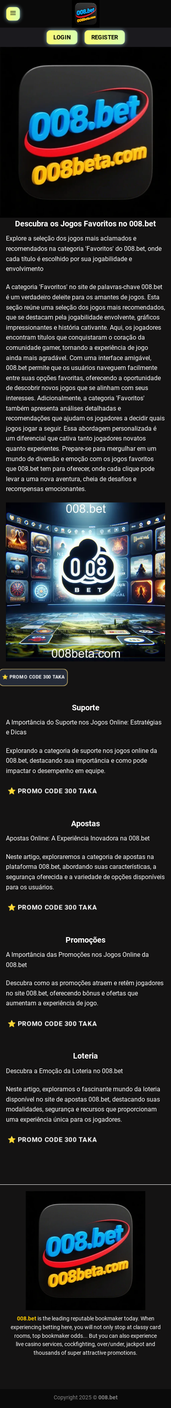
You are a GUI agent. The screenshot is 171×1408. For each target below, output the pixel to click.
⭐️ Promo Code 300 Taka (36, 677)
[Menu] (12, 14)
